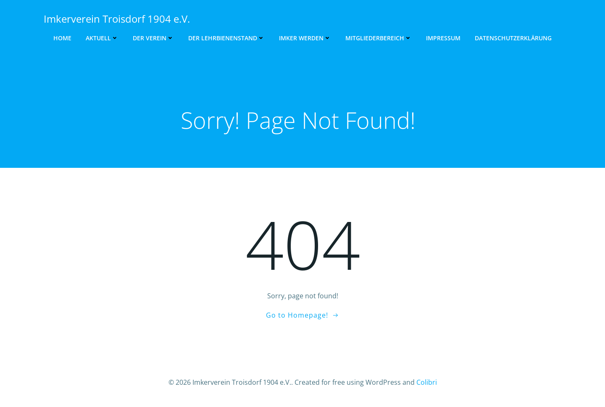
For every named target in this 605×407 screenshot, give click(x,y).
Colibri (426, 382)
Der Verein (153, 38)
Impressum (443, 38)
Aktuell (102, 38)
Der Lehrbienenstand (226, 38)
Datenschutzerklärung (513, 38)
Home (62, 38)
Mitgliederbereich (378, 38)
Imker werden (305, 38)
